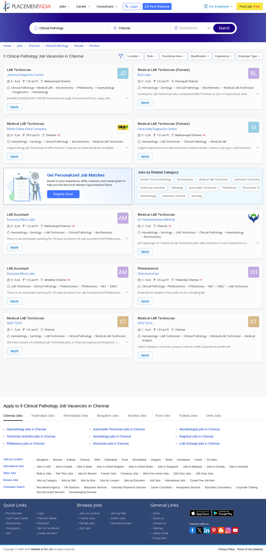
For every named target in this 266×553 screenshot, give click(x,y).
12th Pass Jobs (182, 473)
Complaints (13, 527)
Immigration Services (188, 487)
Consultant (107, 6)
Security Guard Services (50, 491)
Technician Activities (152, 187)
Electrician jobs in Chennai (111, 443)
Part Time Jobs (64, 473)
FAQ (8, 532)
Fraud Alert (160, 537)
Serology (196, 195)
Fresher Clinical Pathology (155, 179)
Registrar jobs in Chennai (196, 436)
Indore (198, 459)
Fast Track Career (17, 517)
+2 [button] (169, 225)
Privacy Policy (227, 548)
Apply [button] (14, 107)
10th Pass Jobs (204, 473)
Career (83, 6)
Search (224, 28)
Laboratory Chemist (173, 195)
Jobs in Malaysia (192, 466)
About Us (158, 517)
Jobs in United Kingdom (110, 466)
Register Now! (63, 194)
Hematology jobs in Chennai (112, 436)
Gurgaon (156, 459)
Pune (125, 459)
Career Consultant (161, 487)
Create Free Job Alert (202, 480)
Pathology (177, 187)
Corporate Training (246, 487)
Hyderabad (111, 459)
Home (156, 512)
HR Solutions (72, 487)
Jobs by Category (47, 480)
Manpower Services (95, 487)
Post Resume (157, 6)
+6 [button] (68, 279)
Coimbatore (183, 459)
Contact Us (159, 522)
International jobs (121, 522)
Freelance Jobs (130, 473)
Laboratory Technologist (248, 179)
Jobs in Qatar (84, 466)
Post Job (249, 6)
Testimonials (13, 522)
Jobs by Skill (68, 480)
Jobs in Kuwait (63, 466)
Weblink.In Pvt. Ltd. (42, 548)
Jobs (64, 6)
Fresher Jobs (108, 473)
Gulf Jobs (155, 480)
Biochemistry (185, 179)
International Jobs (175, 480)
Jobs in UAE (44, 466)
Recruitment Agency (48, 487)
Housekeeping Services (82, 491)
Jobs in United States (141, 466)
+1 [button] (201, 279)
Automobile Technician (203, 187)
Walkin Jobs (118, 517)
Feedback (43, 522)
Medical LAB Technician (213, 179)
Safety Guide (160, 532)
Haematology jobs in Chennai (26, 429)
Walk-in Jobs (44, 473)
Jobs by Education (134, 480)
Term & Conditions (48, 527)
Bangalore (42, 459)
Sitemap (158, 527)
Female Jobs (87, 522)
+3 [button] (58, 135)
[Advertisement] (133, 379)
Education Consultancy (218, 487)
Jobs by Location (109, 480)
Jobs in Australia (238, 466)
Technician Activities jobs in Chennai (31, 436)
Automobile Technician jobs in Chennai (119, 429)
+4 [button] (203, 135)
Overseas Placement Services (128, 487)
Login (131, 6)
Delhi (97, 459)
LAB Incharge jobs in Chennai (199, 443)
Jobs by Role (87, 480)
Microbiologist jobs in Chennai (199, 429)
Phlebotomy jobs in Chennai (25, 443)
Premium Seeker (47, 517)
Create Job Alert (47, 532)
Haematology (148, 195)
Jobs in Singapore (168, 466)
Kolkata (71, 459)
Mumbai (57, 459)
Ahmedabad (139, 459)
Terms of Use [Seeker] (250, 548)
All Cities (212, 459)
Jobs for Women (87, 473)
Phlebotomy (230, 187)
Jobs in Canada (216, 466)
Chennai (85, 459)
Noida (169, 459)
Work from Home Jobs (156, 473)
